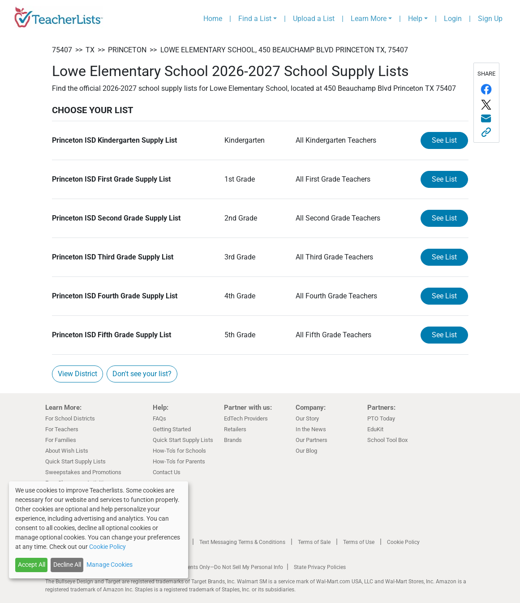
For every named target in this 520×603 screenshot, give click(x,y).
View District (77, 373)
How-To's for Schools (179, 450)
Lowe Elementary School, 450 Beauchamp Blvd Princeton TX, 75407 (284, 50)
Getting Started (172, 429)
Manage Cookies (109, 564)
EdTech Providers (246, 418)
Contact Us (166, 472)
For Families (60, 440)
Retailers (235, 429)
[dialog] (98, 529)
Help (415, 18)
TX (90, 50)
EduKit (375, 429)
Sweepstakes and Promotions (83, 472)
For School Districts (70, 418)
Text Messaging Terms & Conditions (242, 542)
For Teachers (61, 429)
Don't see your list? (142, 373)
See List (444, 140)
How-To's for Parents (179, 461)
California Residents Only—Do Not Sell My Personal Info (216, 567)
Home (212, 18)
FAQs (159, 418)
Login (453, 18)
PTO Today (381, 418)
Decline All (67, 564)
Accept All (31, 564)
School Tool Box (387, 440)
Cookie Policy (403, 542)
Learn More (369, 18)
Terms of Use (358, 542)
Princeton (127, 50)
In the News (311, 429)
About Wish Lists (66, 450)
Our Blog (306, 450)
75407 (62, 50)
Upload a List (314, 18)
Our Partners (311, 440)
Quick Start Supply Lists (75, 461)
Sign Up (490, 18)
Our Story (307, 418)
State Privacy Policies (320, 567)
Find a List (254, 18)
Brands (233, 440)
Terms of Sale (314, 542)
